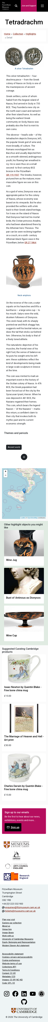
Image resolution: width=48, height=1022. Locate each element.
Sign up (13, 827)
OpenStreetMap (33, 518)
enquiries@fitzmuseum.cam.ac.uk (22, 907)
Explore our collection (12, 923)
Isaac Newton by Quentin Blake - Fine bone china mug (22, 689)
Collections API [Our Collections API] (9, 967)
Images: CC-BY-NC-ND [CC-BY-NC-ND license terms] (12, 980)
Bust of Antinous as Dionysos (23, 597)
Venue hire (7, 929)
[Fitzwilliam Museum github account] (24, 1001)
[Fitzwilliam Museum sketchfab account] (41, 993)
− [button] (5, 475)
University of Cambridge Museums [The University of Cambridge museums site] (17, 939)
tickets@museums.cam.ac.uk (20, 911)
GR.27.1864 (30, 242)
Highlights (31, 34)
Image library (8, 932)
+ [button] (5, 472)
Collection (18, 34)
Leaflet (23, 518)
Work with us (8, 936)
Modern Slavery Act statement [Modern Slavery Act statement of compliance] (15, 945)
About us (6, 926)
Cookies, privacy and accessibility (17, 957)
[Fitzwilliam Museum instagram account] (7, 993)
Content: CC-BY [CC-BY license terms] (9, 973)
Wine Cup (11, 635)
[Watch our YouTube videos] (33, 993)
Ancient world (14, 447)
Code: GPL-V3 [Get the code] (8, 983)
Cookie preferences (11, 960)
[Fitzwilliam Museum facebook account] (15, 993)
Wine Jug (11, 559)
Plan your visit (8, 919)
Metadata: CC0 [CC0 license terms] (8, 976)
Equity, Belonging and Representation (18, 942)
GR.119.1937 (12, 175)
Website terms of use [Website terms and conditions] (12, 963)
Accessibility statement (12, 954)
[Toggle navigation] (42, 5)
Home (7, 34)
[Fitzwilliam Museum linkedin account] (24, 993)
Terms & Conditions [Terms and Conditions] (11, 970)
